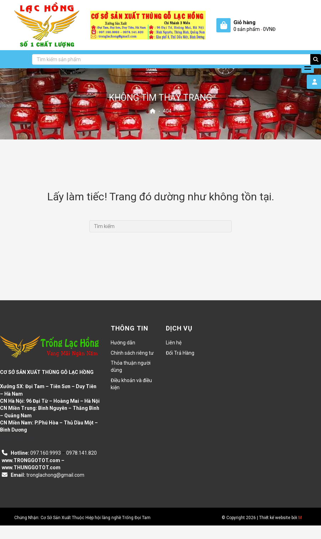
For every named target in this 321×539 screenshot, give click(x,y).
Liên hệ (173, 342)
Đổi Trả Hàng (180, 353)
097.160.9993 (45, 453)
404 (167, 111)
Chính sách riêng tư (132, 353)
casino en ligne (18, 437)
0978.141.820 (81, 453)
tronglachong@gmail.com (55, 475)
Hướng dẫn (123, 342)
